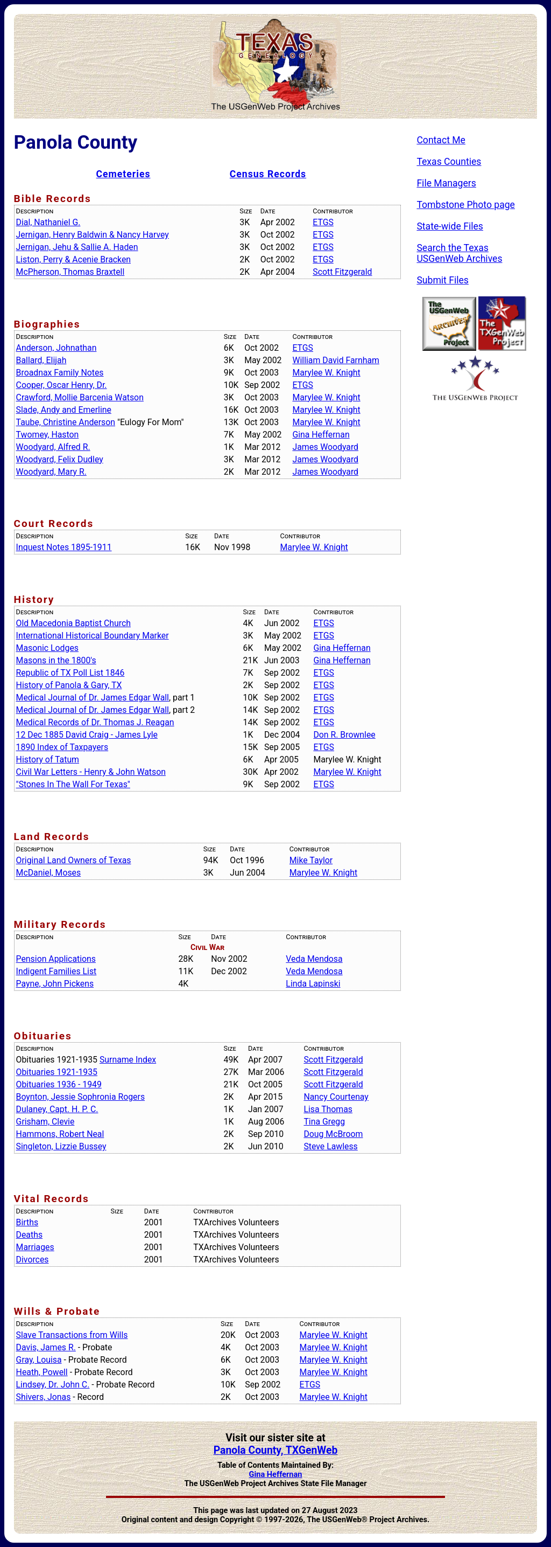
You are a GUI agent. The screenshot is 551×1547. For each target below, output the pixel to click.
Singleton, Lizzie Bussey (61, 1146)
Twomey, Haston (47, 434)
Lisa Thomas (327, 1109)
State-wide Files (449, 226)
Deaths (29, 1235)
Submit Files (442, 280)
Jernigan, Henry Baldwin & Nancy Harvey (92, 235)
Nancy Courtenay (335, 1097)
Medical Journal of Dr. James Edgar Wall (92, 697)
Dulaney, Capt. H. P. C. (57, 1109)
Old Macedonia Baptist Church (73, 623)
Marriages (35, 1247)
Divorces (32, 1259)
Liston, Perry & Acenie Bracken (73, 259)
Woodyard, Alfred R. (53, 447)
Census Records (268, 174)
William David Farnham (335, 360)
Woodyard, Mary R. (51, 472)
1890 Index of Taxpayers (62, 747)
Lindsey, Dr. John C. (53, 1384)
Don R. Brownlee (344, 735)
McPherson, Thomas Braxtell (70, 272)
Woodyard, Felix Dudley (59, 459)
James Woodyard (325, 447)
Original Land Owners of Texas (73, 860)
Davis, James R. (46, 1347)
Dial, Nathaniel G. (48, 222)
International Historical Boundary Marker (92, 635)
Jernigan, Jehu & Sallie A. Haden (77, 247)
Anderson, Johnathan (56, 348)
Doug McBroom (333, 1134)
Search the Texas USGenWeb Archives (459, 253)
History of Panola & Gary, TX (69, 685)
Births (27, 1222)
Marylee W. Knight (326, 372)
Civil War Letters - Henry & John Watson (91, 772)
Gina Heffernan (320, 434)
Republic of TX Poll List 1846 (70, 673)
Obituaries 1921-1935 (56, 1072)
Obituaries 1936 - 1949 (59, 1084)
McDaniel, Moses (48, 873)
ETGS (323, 222)
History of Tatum (47, 759)
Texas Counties (448, 161)
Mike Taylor (311, 860)
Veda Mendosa (314, 959)
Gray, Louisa (39, 1360)
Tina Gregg (324, 1121)
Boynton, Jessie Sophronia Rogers (80, 1097)
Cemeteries (123, 174)
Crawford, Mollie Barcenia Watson (80, 397)
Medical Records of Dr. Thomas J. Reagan (95, 722)
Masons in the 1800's (56, 660)
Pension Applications (56, 959)
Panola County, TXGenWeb (276, 1450)
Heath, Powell (42, 1372)
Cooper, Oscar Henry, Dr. (61, 385)
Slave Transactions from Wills (72, 1335)
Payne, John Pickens (55, 984)
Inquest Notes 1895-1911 (64, 547)
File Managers (446, 183)
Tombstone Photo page (465, 204)
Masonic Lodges (47, 648)
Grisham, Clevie (45, 1121)
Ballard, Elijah (41, 360)
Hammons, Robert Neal (60, 1134)
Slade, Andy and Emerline (63, 410)
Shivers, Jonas (43, 1397)
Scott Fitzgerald (342, 272)
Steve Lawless (330, 1146)
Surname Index (128, 1060)
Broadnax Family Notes (60, 372)
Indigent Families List (56, 971)
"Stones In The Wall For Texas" (73, 784)
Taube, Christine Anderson (65, 422)
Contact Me (440, 140)
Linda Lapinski (313, 984)
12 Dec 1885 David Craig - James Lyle (87, 735)
